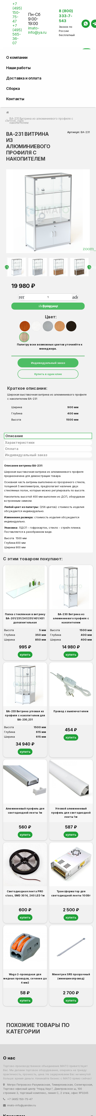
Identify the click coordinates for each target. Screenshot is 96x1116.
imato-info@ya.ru (37, 30)
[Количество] (48, 297)
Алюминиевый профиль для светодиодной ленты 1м (25, 810)
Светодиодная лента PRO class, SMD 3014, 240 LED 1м (25, 893)
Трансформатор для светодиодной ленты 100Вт (71, 893)
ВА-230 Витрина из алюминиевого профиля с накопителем (71, 618)
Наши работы (18, 68)
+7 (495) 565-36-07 (17, 34)
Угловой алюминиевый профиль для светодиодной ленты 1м (71, 812)
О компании (16, 57)
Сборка (13, 88)
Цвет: (49, 316)
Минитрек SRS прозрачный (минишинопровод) (71, 976)
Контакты (15, 99)
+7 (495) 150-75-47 (17, 12)
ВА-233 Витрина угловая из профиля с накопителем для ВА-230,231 (25, 715)
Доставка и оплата (23, 78)
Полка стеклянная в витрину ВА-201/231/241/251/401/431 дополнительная (25, 618)
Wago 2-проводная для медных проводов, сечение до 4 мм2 (25, 978)
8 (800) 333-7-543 (66, 16)
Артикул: (73, 132)
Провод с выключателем (70, 711)
